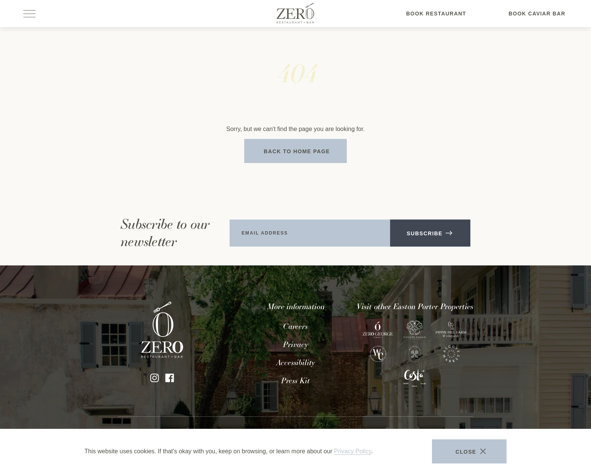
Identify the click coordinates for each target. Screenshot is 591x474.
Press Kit (295, 380)
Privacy (295, 344)
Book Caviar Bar (536, 18)
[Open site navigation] (30, 13)
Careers (295, 326)
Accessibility (295, 362)
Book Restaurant (436, 18)
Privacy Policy (352, 451)
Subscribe (429, 233)
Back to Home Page (297, 151)
